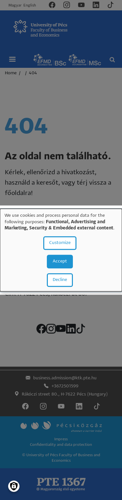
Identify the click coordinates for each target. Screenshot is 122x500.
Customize (60, 243)
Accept (60, 261)
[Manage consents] (14, 486)
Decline (60, 280)
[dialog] (61, 250)
